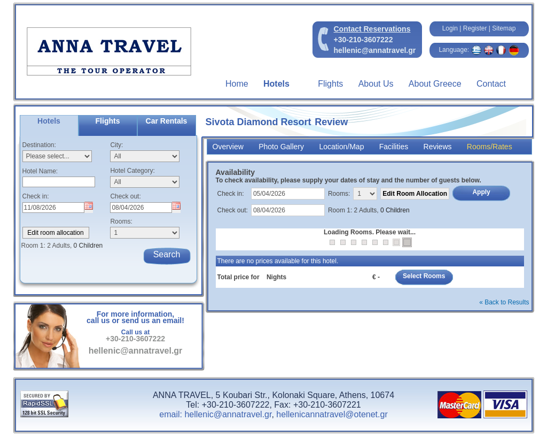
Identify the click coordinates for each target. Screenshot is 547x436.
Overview (228, 146)
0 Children (395, 210)
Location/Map (341, 146)
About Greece (435, 83)
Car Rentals (166, 121)
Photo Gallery (281, 146)
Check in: (35, 196)
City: (116, 145)
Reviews (438, 146)
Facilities (393, 146)
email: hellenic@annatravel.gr (215, 414)
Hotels (276, 83)
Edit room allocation (55, 232)
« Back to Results (504, 302)
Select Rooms (424, 276)
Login (450, 28)
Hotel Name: (40, 171)
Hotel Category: (132, 170)
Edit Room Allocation (414, 193)
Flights (330, 83)
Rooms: (121, 221)
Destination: (39, 145)
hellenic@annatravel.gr (375, 50)
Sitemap (503, 28)
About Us (376, 83)
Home (236, 83)
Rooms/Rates (489, 146)
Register (475, 28)
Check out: (125, 196)
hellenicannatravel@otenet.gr (331, 414)
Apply (481, 192)
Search (167, 254)
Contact (491, 83)
